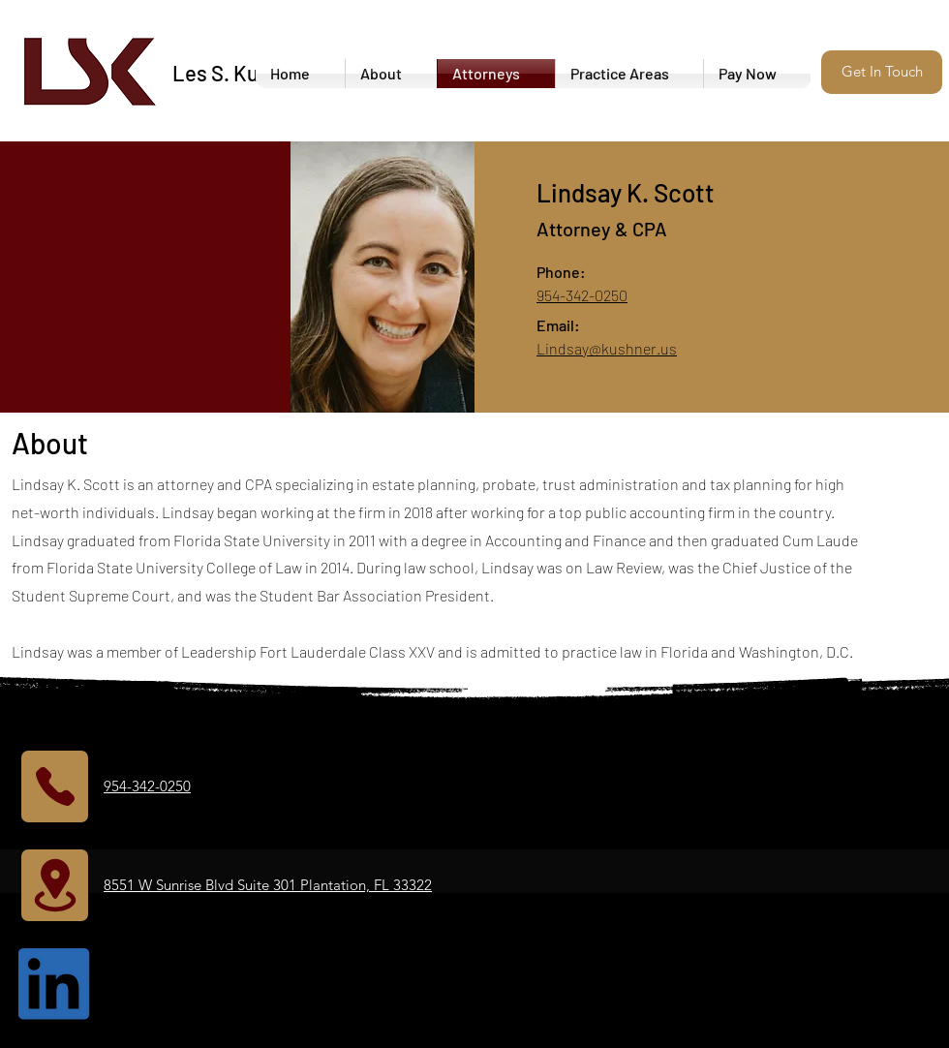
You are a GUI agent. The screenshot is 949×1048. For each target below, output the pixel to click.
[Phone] (54, 786)
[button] (881, 72)
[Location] (54, 885)
